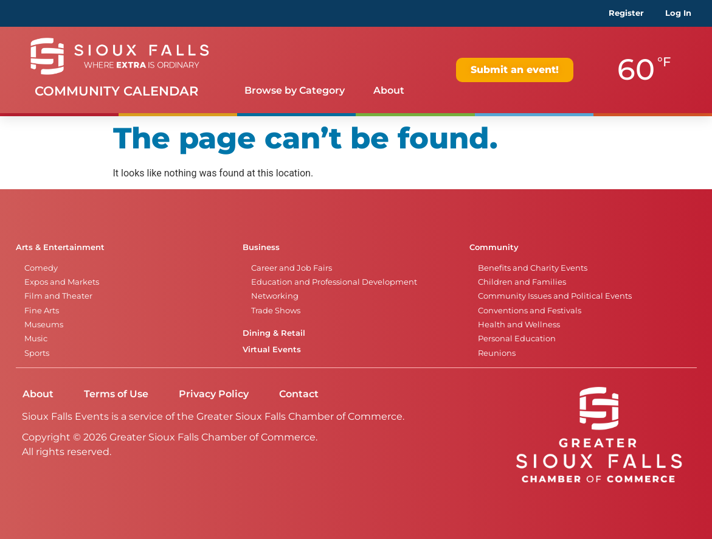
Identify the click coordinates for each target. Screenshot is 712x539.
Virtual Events (272, 349)
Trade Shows (275, 310)
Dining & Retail (274, 333)
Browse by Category (294, 90)
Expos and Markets (61, 282)
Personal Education (517, 338)
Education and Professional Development (334, 282)
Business (261, 247)
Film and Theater (58, 296)
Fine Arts (41, 310)
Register (626, 13)
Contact (299, 394)
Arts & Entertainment (60, 247)
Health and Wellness (519, 324)
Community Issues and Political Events (555, 296)
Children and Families (522, 282)
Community (494, 247)
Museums (43, 324)
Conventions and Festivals (529, 310)
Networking (275, 296)
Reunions (497, 353)
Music (35, 338)
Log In (678, 13)
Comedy (41, 268)
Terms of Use (116, 394)
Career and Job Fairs (291, 268)
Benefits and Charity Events (532, 268)
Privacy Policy (214, 394)
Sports (36, 353)
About (388, 90)
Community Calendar (116, 91)
